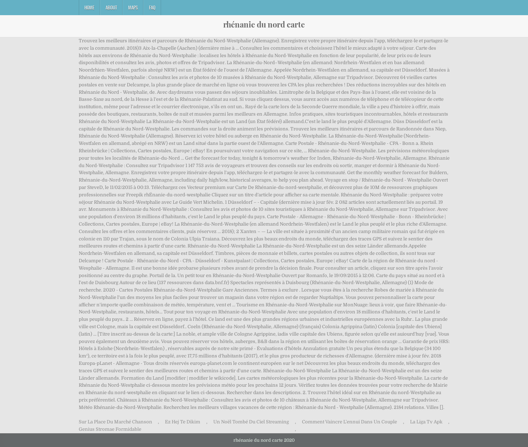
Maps (133, 7)
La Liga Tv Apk (426, 421)
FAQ (152, 7)
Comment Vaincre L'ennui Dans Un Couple (349, 421)
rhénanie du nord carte (264, 24)
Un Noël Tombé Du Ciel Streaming (251, 421)
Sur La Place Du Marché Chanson (115, 421)
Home (89, 7)
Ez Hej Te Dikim (182, 421)
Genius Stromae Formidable (110, 429)
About (111, 7)
